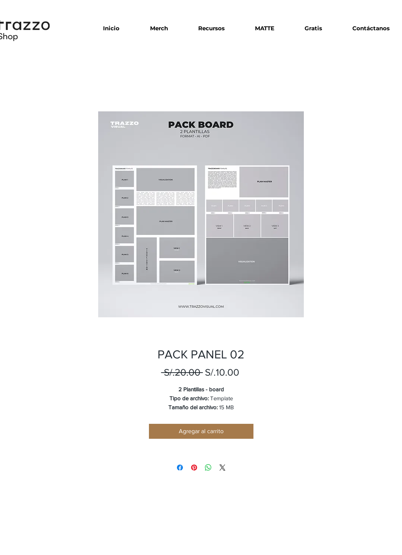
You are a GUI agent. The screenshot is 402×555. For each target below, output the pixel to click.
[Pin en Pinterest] (194, 467)
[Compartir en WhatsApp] (208, 467)
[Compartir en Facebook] (179, 467)
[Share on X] (222, 467)
